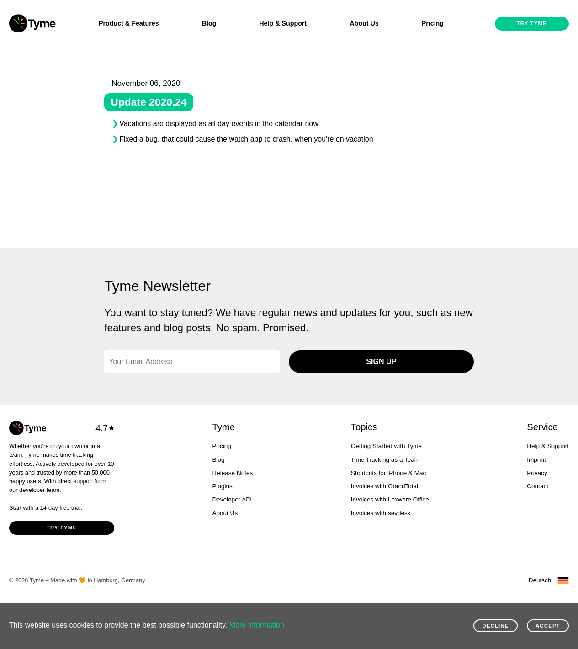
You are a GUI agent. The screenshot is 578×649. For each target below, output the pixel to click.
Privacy (537, 473)
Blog (209, 23)
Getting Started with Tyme (386, 446)
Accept (548, 625)
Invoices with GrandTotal (384, 486)
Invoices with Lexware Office (390, 499)
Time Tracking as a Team (385, 459)
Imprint (536, 459)
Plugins (222, 486)
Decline (495, 625)
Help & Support (283, 23)
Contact (537, 486)
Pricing (433, 23)
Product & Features (129, 23)
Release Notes (232, 473)
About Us (364, 23)
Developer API (232, 499)
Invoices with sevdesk (381, 513)
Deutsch (540, 580)
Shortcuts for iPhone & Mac (388, 473)
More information (256, 625)
